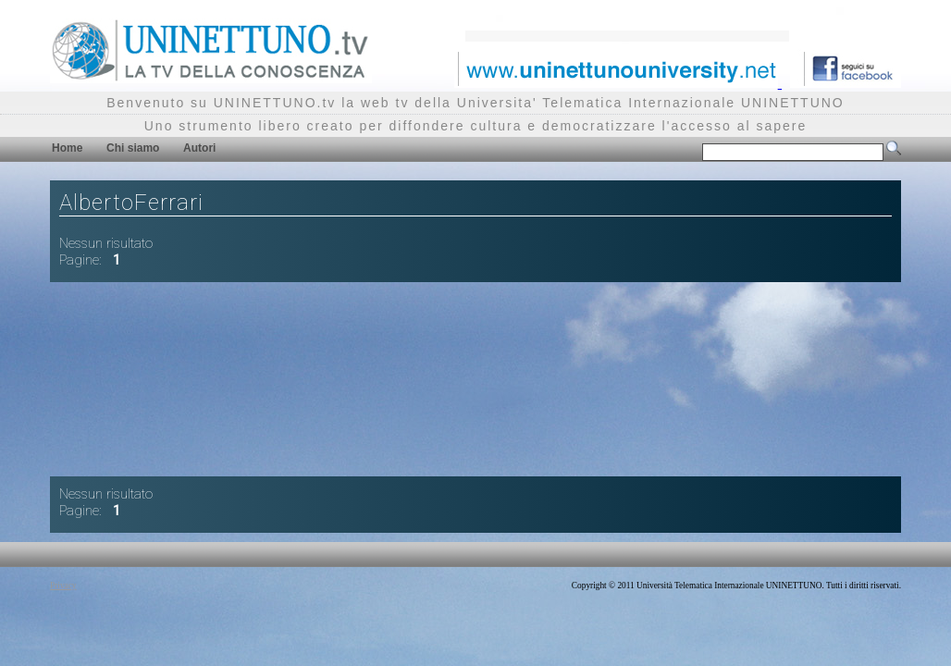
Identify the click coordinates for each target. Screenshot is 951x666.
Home (67, 148)
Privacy (63, 585)
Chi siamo (132, 148)
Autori (199, 148)
